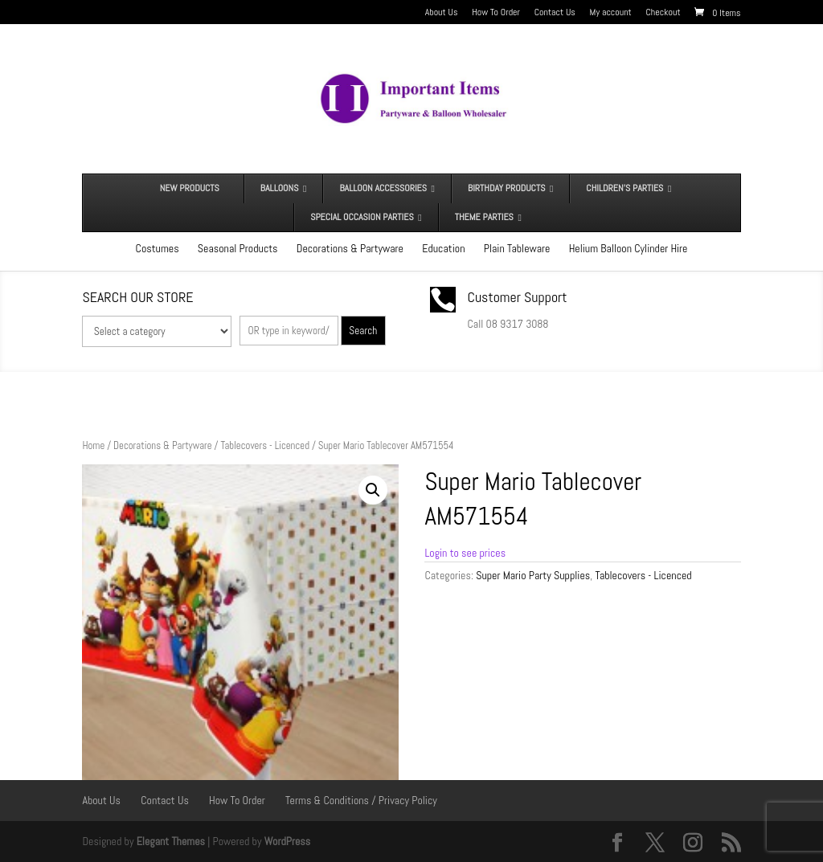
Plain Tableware (517, 248)
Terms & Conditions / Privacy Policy (361, 800)
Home (93, 445)
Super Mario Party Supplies (533, 575)
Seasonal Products (238, 248)
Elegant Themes (171, 841)
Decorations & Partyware (350, 248)
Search (363, 330)
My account (611, 12)
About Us (441, 12)
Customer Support (517, 297)
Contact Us (554, 12)
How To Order (496, 12)
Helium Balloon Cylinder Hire (628, 248)
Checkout (663, 12)
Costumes (157, 248)
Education (443, 248)
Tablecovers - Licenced (264, 445)
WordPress (287, 841)
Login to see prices (465, 552)
